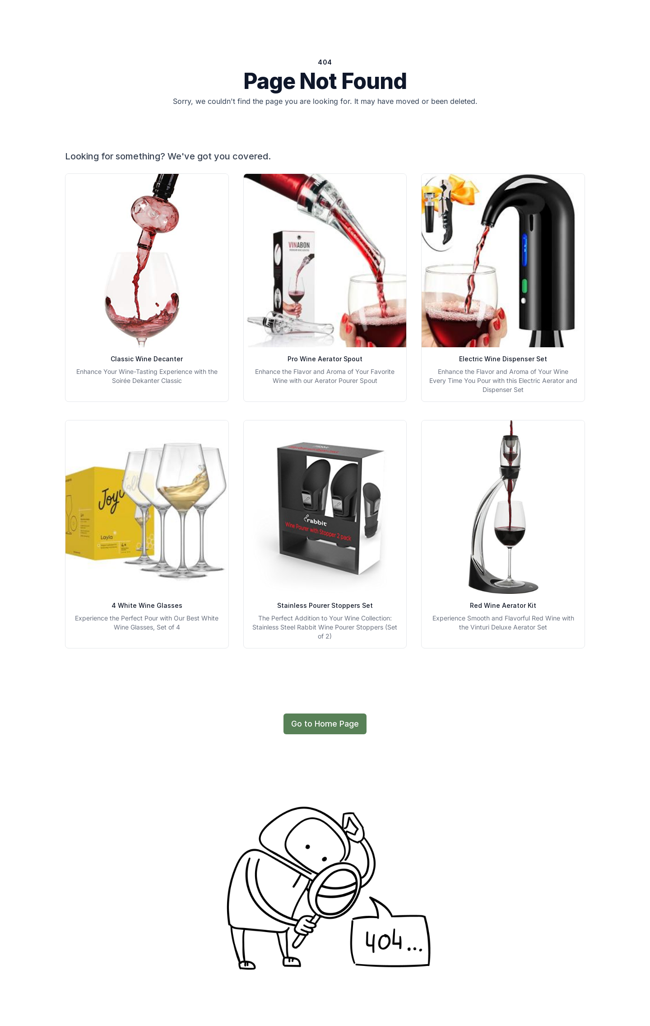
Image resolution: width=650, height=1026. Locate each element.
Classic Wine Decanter (147, 359)
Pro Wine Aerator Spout (325, 359)
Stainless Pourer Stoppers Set (325, 605)
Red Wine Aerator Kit (503, 605)
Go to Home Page (325, 723)
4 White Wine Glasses (146, 605)
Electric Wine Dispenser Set (503, 359)
